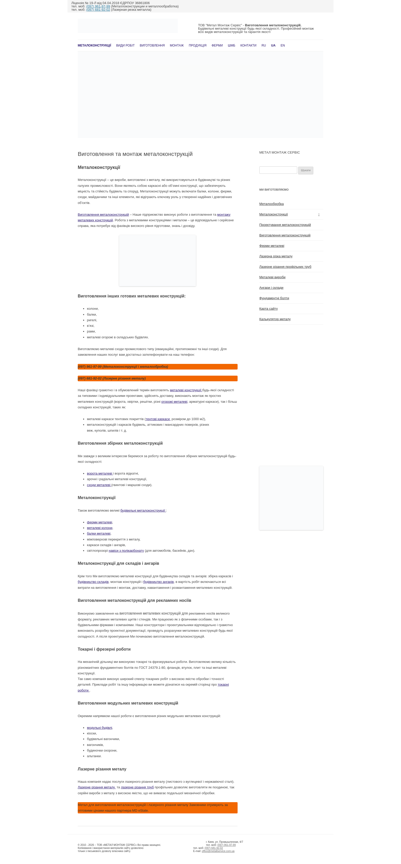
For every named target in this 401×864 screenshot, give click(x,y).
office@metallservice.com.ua (218, 851)
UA (273, 45)
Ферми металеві (271, 246)
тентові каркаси (158, 419)
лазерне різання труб (137, 787)
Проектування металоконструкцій (285, 225)
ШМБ (231, 45)
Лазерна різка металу (276, 256)
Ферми (217, 45)
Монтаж (177, 45)
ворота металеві (100, 473)
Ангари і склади (271, 288)
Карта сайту (268, 308)
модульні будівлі (99, 728)
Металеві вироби (272, 277)
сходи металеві (99, 485)
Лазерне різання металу (97, 787)
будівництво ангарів (158, 582)
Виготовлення (152, 45)
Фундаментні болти (274, 298)
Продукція (197, 45)
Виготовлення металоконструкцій (103, 214)
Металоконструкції (94, 45)
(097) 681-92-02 (98, 9)
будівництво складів (93, 582)
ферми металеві (99, 522)
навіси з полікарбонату (126, 550)
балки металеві (98, 533)
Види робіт (125, 45)
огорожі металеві (174, 402)
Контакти (248, 45)
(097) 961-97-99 (98, 6)
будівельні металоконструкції (143, 510)
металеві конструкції (186, 390)
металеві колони (99, 528)
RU (264, 45)
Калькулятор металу (275, 319)
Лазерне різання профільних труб (285, 267)
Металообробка (271, 204)
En (283, 45)
